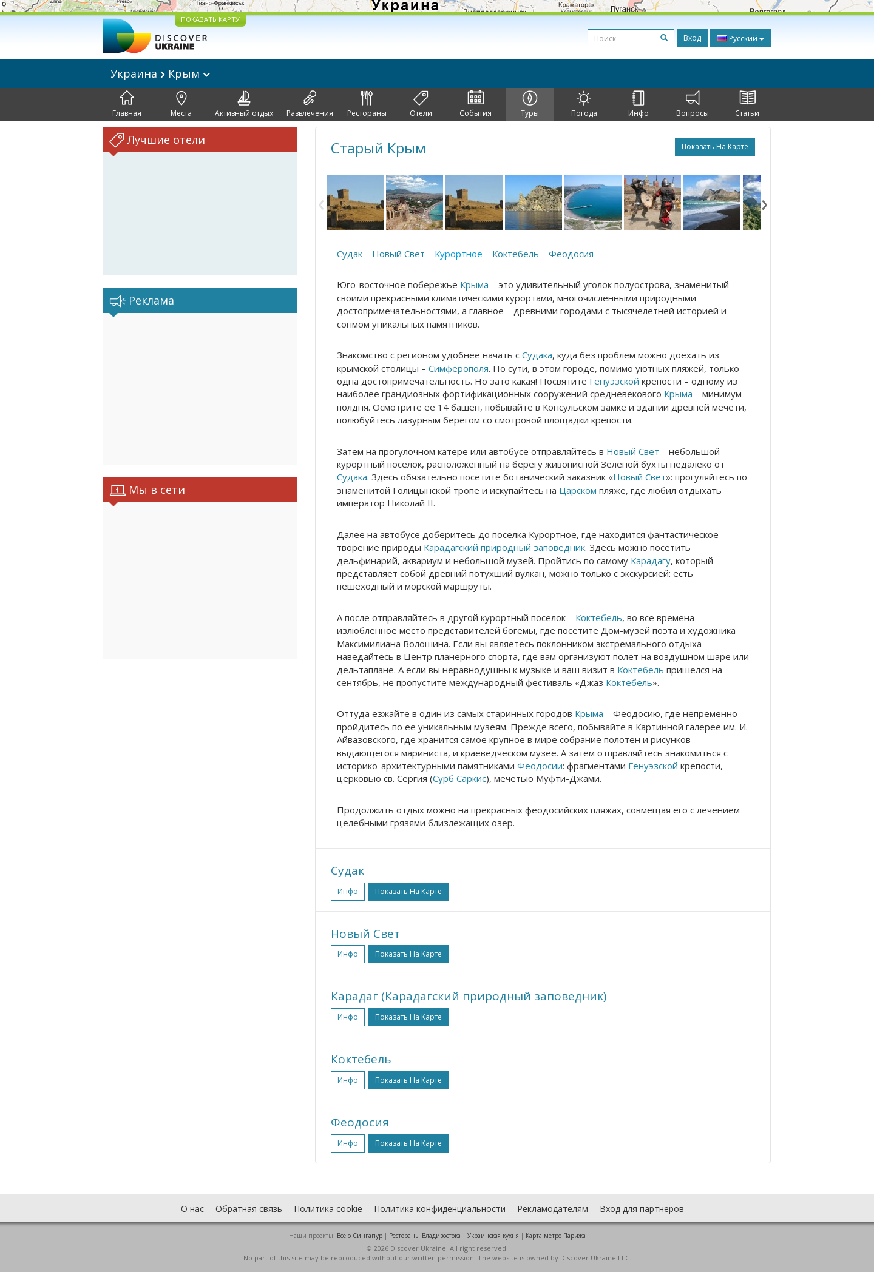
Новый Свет (398, 253)
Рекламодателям (552, 1208)
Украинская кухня (493, 1235)
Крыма (474, 284)
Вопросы (692, 104)
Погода (584, 104)
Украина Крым (160, 73)
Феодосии (540, 765)
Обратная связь (248, 1208)
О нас (192, 1208)
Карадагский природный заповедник (504, 547)
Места (181, 104)
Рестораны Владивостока (425, 1235)
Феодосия (571, 253)
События (475, 104)
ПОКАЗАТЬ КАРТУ (210, 19)
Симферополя (459, 368)
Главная (126, 104)
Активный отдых (244, 104)
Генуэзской (614, 381)
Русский (740, 38)
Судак (349, 253)
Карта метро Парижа (556, 1235)
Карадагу (651, 560)
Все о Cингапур (359, 1235)
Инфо (638, 104)
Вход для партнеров (642, 1208)
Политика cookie (328, 1208)
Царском (578, 490)
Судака (537, 355)
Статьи (747, 104)
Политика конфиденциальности (440, 1208)
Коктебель (515, 253)
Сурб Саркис (459, 778)
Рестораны (367, 104)
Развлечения (309, 104)
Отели (421, 104)
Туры (530, 104)
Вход (692, 38)
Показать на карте (715, 146)
